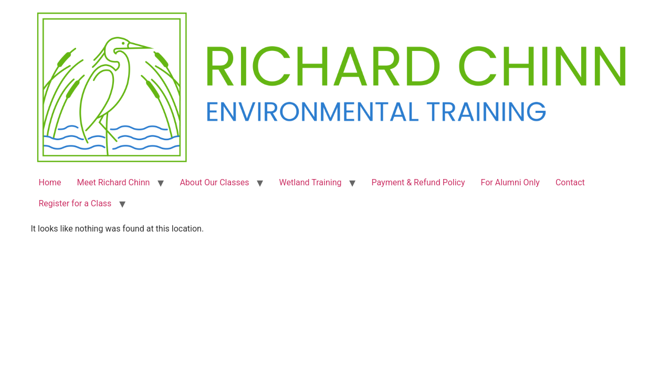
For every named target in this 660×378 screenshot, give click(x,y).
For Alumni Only (510, 182)
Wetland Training (310, 182)
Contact (570, 182)
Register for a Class (75, 203)
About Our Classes (214, 182)
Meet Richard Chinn (113, 182)
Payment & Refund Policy (418, 182)
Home (50, 182)
